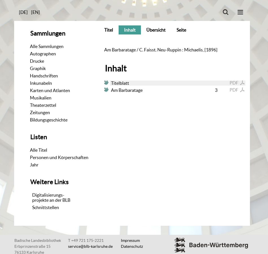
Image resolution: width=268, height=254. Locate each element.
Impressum (130, 240)
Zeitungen (40, 112)
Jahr (34, 164)
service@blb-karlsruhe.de (90, 246)
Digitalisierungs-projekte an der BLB (51, 197)
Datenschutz (132, 246)
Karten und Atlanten (50, 90)
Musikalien (40, 97)
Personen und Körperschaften (59, 157)
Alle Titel (38, 150)
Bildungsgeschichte (48, 119)
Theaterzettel (43, 105)
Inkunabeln (41, 83)
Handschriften (44, 75)
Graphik (38, 68)
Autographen (43, 53)
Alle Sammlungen (47, 46)
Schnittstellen (45, 207)
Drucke (37, 61)
